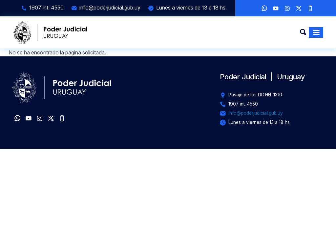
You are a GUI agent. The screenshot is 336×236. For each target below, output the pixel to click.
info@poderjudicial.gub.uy (109, 7)
